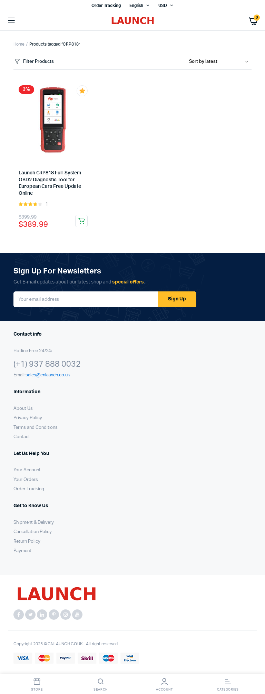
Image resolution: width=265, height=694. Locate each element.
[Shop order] (220, 61)
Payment (22, 551)
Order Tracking (106, 5)
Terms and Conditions (35, 427)
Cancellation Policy (32, 532)
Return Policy (26, 541)
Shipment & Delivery (33, 522)
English (136, 5)
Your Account (27, 470)
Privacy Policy (27, 418)
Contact (21, 437)
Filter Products (33, 62)
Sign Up (177, 299)
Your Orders (25, 480)
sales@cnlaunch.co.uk (48, 375)
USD (162, 5)
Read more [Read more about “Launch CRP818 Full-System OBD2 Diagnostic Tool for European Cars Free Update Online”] (81, 221)
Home (18, 44)
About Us (23, 408)
